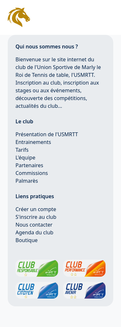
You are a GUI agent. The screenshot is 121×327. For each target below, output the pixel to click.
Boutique (26, 240)
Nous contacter (34, 224)
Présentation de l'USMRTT (46, 134)
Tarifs (22, 149)
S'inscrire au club (35, 216)
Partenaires (29, 165)
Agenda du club (34, 232)
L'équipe (25, 157)
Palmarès (26, 180)
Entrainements (33, 142)
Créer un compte (35, 209)
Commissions (31, 173)
